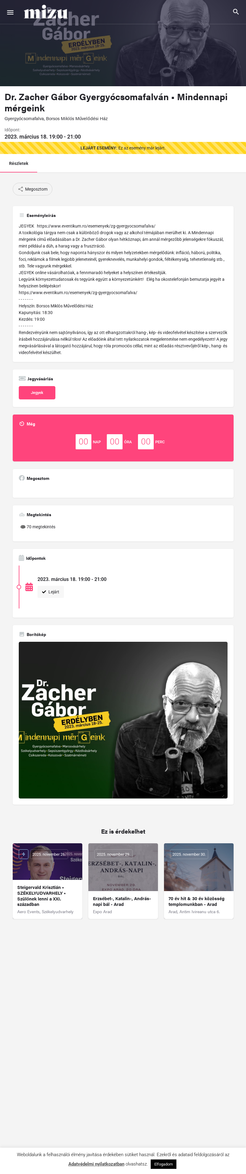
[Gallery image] (123, 720)
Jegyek (37, 392)
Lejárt (50, 591)
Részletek (18, 163)
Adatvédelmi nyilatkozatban (96, 1164)
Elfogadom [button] (163, 1164)
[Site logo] (47, 12)
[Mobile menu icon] (10, 12)
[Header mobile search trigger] (236, 12)
